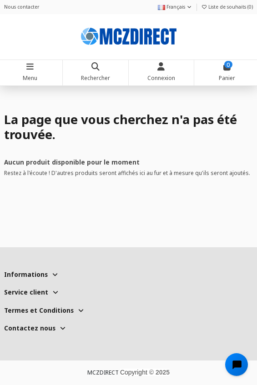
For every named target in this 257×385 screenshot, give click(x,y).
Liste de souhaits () (227, 7)
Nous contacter (21, 7)
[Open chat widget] (236, 364)
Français (175, 7)
